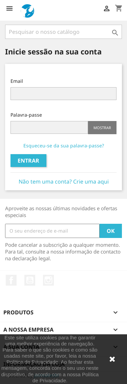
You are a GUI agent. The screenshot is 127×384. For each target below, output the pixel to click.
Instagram (48, 280)
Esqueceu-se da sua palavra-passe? (63, 145)
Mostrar (102, 127)
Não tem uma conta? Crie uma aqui (64, 181)
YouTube (29, 280)
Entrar (28, 160)
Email (16, 81)
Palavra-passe (26, 115)
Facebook (11, 280)
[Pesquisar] (63, 32)
